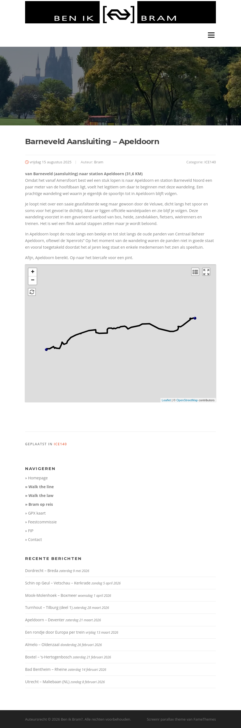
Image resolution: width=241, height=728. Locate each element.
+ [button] (32, 272)
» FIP (29, 530)
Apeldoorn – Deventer (45, 619)
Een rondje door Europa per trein (55, 632)
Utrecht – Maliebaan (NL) (47, 681)
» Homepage (36, 477)
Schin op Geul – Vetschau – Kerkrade (57, 583)
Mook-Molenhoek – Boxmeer (51, 595)
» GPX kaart (35, 513)
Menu (211, 35)
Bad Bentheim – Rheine (46, 669)
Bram (98, 162)
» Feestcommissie (41, 521)
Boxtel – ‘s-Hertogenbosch (48, 657)
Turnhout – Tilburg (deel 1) (49, 607)
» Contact (33, 539)
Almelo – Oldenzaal (42, 644)
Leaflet (166, 400)
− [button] (32, 280)
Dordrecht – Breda (41, 570)
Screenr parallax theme (166, 719)
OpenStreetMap (187, 400)
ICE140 (210, 162)
